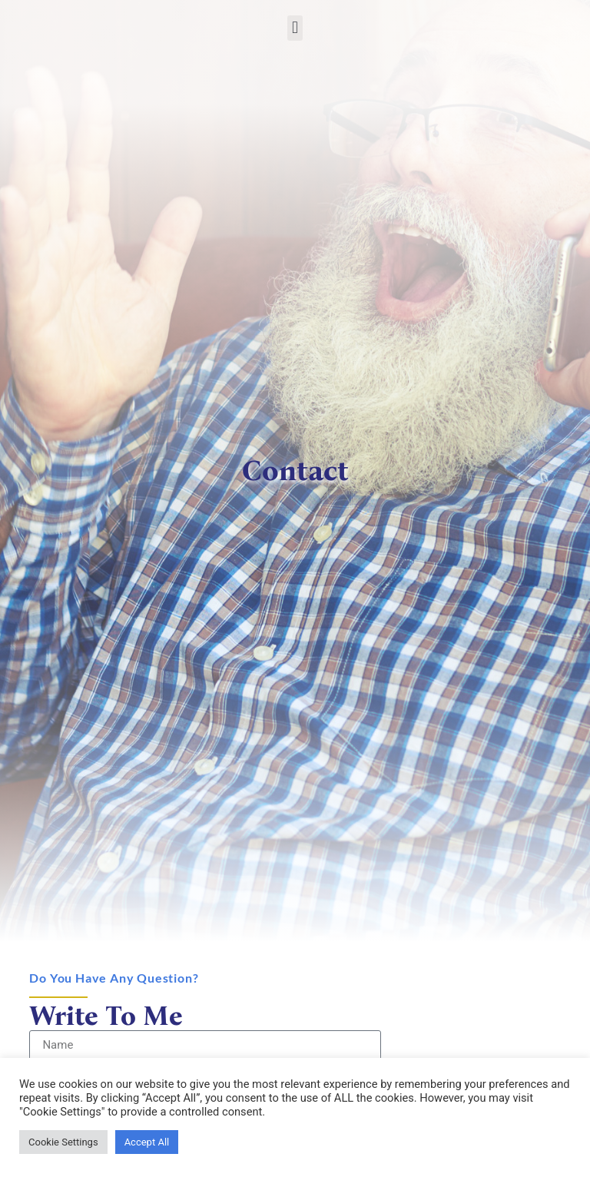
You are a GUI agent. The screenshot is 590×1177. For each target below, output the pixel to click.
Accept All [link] (147, 1142)
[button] (294, 28)
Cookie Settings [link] (63, 1142)
